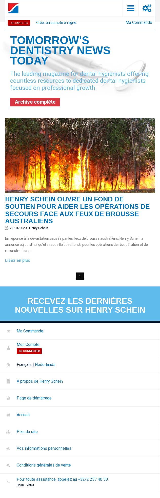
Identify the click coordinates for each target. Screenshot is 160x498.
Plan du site (27, 431)
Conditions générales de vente (44, 465)
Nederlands (45, 364)
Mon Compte (28, 344)
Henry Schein (38, 228)
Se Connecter (19, 23)
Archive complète (35, 102)
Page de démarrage (34, 398)
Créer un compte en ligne (56, 23)
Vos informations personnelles (44, 448)
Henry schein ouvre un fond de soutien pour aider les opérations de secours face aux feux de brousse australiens (77, 210)
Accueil (23, 414)
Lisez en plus (17, 260)
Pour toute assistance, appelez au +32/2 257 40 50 (62, 479)
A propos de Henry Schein (40, 381)
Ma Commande (139, 22)
